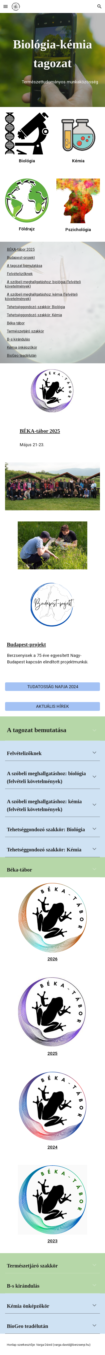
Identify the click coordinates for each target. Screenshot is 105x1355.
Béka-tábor (16, 323)
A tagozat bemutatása (24, 265)
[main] (52, 53)
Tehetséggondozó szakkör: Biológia (36, 307)
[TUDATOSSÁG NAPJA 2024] (52, 686)
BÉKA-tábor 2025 (21, 249)
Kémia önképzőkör (22, 347)
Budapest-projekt (21, 257)
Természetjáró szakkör (25, 331)
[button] (5, 6)
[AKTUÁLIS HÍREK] (52, 706)
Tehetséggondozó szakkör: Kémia (34, 315)
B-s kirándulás (18, 339)
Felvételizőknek (20, 274)
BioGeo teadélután (21, 355)
